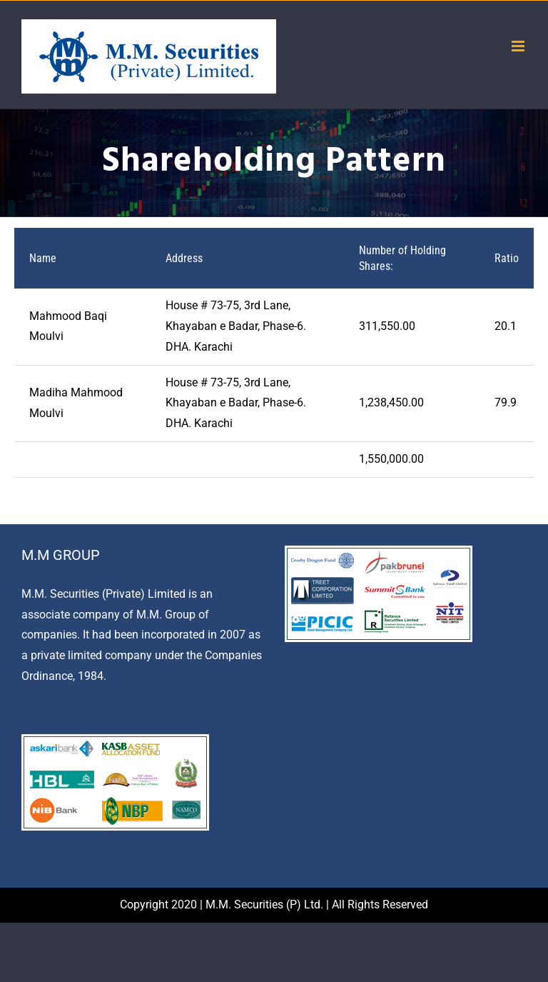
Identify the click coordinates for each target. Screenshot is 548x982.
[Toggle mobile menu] (519, 46)
